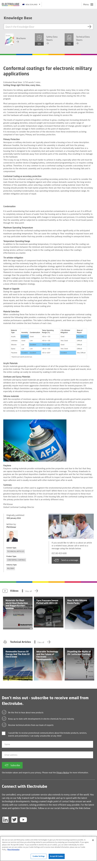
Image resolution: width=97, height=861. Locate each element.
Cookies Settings (39, 857)
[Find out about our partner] (60, 837)
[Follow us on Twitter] (14, 819)
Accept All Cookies (56, 857)
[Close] (93, 841)
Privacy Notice (62, 772)
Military (10, 568)
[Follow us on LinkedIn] (5, 819)
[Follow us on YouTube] (23, 819)
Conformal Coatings (16, 560)
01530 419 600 (61, 553)
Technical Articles (15, 551)
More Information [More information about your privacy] (13, 851)
